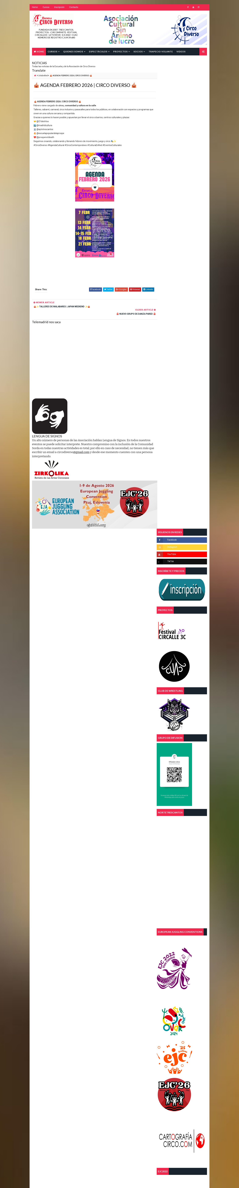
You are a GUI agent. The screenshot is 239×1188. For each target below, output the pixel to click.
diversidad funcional (105, 1005)
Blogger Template (89, 1117)
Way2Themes (58, 1117)
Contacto (73, 7)
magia (97, 1015)
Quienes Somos (73, 51)
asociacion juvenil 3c (105, 994)
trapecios (99, 1026)
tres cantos (118, 1026)
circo (126, 994)
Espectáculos (98, 51)
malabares (113, 1015)
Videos (180, 51)
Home (35, 7)
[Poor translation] (11, 1142)
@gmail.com (102, 445)
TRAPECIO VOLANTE (160, 51)
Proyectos (120, 51)
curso (113, 999)
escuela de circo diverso (106, 1010)
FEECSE (129, 1010)
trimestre (99, 1031)
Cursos (46, 7)
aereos (117, 989)
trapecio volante (116, 1021)
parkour (130, 1015)
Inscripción (59, 7)
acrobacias (100, 989)
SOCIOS (138, 51)
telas (97, 1021)
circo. (97, 999)
